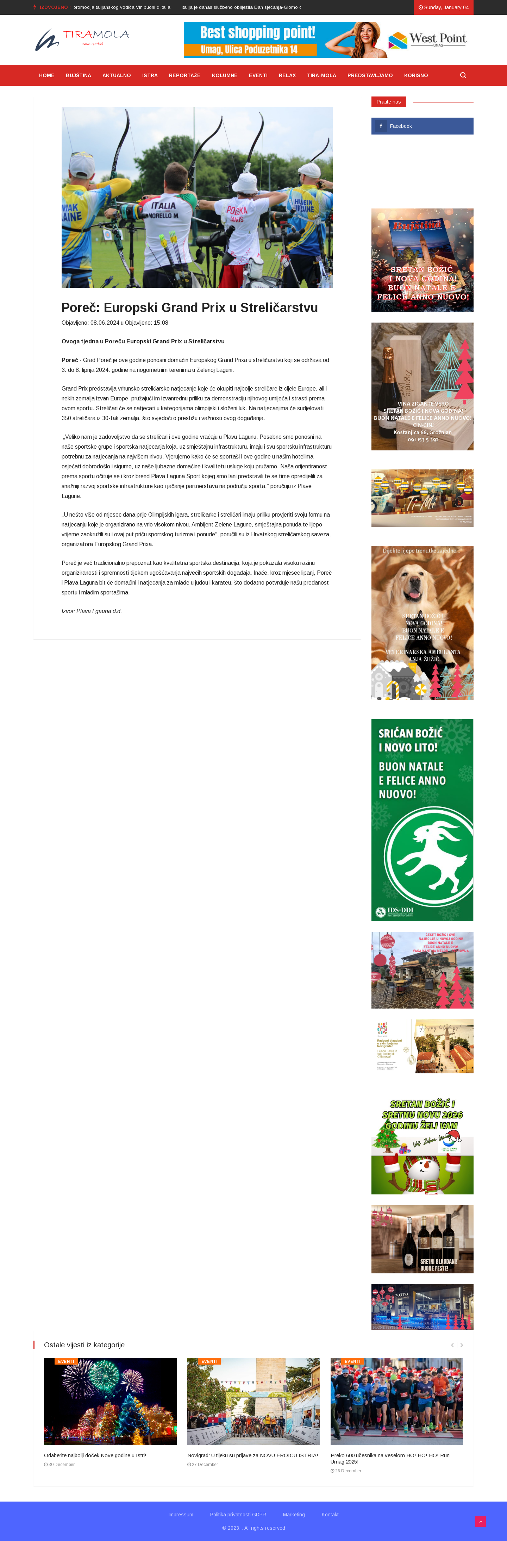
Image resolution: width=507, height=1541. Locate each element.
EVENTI (258, 75)
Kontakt (330, 1514)
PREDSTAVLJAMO (370, 75)
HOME (47, 75)
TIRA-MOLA (321, 75)
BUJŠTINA (78, 75)
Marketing (294, 1514)
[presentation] (452, 1345)
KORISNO (416, 75)
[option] (270, 7)
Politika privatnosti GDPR (238, 1514)
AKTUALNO (116, 75)
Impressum (180, 1514)
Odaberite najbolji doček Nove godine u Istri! (95, 1455)
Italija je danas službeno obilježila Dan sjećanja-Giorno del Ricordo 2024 (270, 7)
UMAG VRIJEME (422, 171)
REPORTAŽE (185, 75)
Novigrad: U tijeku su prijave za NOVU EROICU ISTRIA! (252, 1455)
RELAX (287, 75)
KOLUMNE (225, 75)
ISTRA (150, 75)
